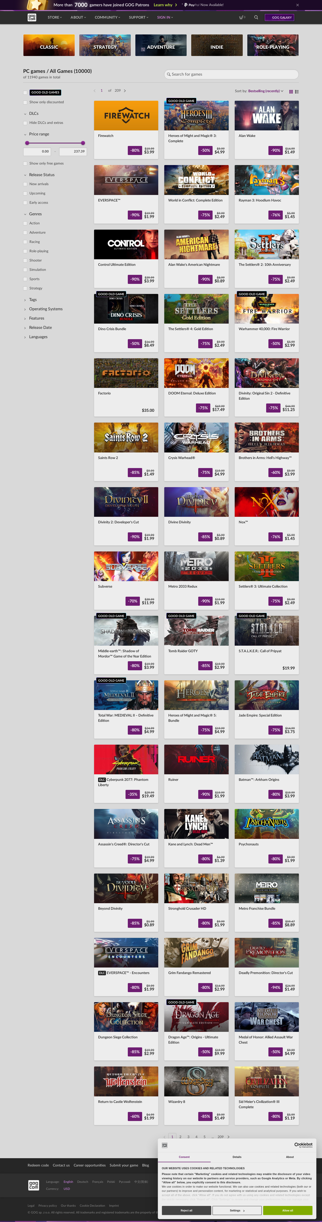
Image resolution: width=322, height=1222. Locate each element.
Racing (34, 242)
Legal (31, 1205)
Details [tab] (237, 1156)
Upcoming (37, 193)
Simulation (37, 270)
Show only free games (46, 163)
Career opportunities (90, 1165)
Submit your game (124, 1165)
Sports (34, 279)
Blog (145, 1165)
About (78, 17)
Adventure (37, 232)
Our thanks (68, 1205)
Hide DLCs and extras (46, 123)
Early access (38, 203)
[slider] (27, 143)
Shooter (35, 260)
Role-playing (38, 251)
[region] (56, 612)
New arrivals (39, 184)
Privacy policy (47, 1205)
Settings (237, 1210)
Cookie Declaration (92, 1205)
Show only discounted (46, 102)
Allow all (287, 1210)
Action (34, 223)
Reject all (186, 1210)
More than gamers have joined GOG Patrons (101, 5)
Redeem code (38, 1165)
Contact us (61, 1165)
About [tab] (290, 1156)
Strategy (35, 288)
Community (107, 17)
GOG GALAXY (282, 17)
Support (138, 17)
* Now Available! (203, 5)
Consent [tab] (184, 1156)
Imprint (114, 1205)
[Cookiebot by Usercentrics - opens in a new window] (296, 1145)
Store (55, 17)
